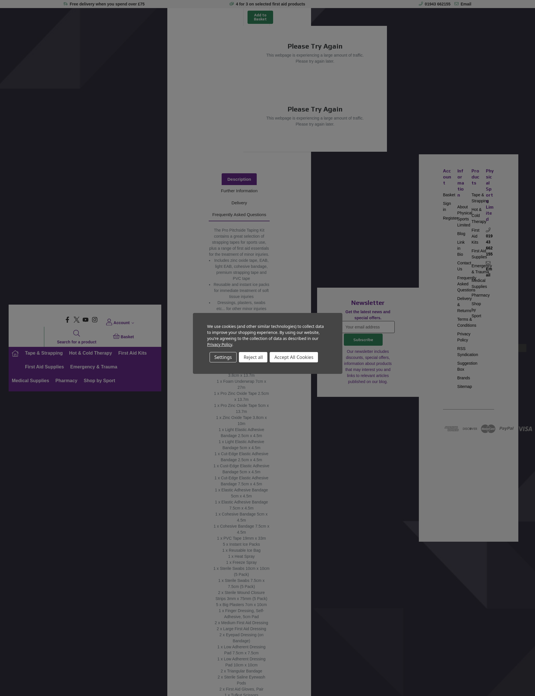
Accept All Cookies (293, 357)
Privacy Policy (219, 344)
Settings (223, 357)
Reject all (253, 357)
